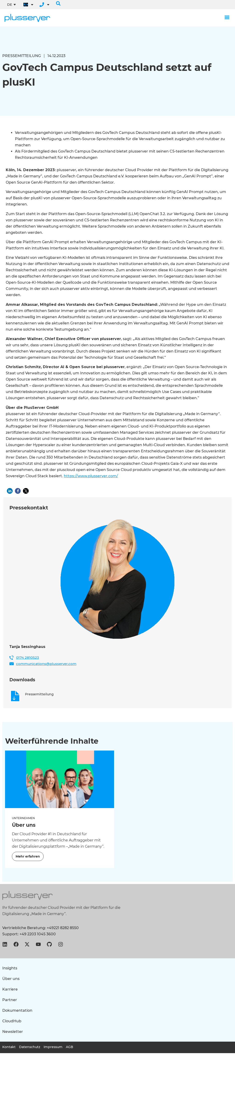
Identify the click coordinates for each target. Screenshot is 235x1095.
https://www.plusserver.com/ (91, 476)
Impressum (53, 1047)
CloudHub (11, 1021)
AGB (69, 1047)
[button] (58, 3)
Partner (9, 1000)
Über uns (11, 979)
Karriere (10, 989)
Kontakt (9, 1047)
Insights (9, 968)
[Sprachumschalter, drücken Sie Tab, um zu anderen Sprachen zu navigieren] (11, 4)
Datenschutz (29, 1047)
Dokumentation (17, 1010)
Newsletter (12, 1031)
